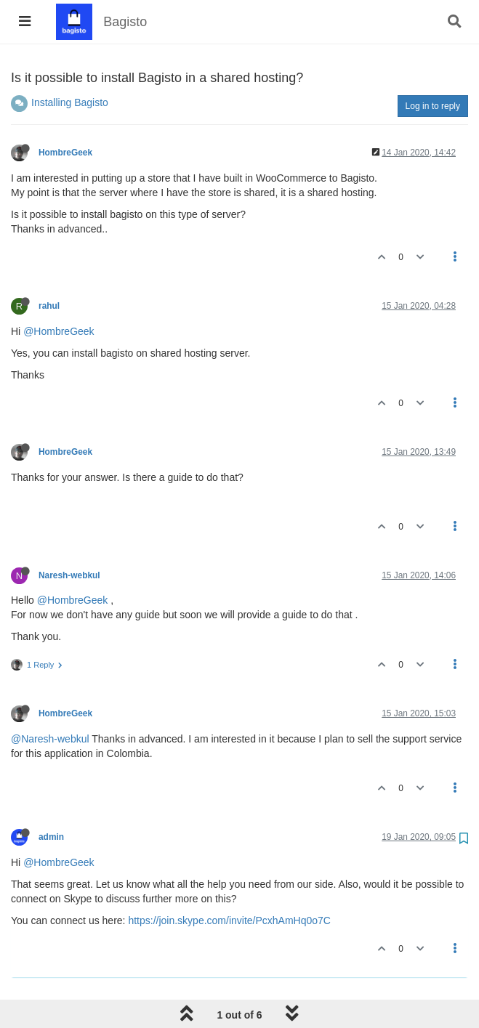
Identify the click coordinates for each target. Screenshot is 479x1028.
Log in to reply (433, 106)
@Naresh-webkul (50, 739)
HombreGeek (65, 152)
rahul (49, 306)
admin (51, 837)
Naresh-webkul (69, 575)
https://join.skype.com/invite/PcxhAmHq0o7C (229, 920)
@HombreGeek (58, 331)
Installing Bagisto (69, 102)
